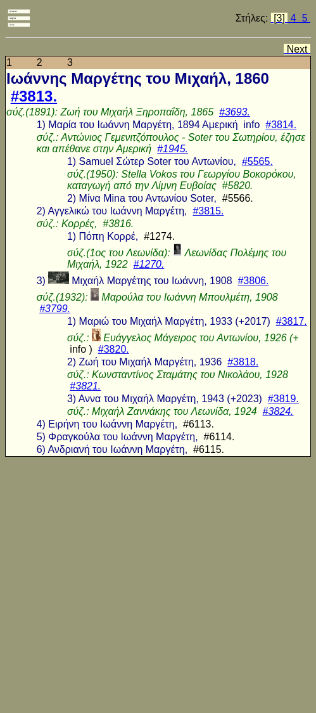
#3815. (208, 211)
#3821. (85, 386)
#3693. (234, 112)
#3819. (283, 398)
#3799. (54, 308)
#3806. (253, 280)
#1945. (172, 148)
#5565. (257, 161)
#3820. (113, 349)
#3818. (242, 361)
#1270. (148, 264)
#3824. (278, 411)
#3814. (280, 124)
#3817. (291, 321)
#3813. (34, 96)
